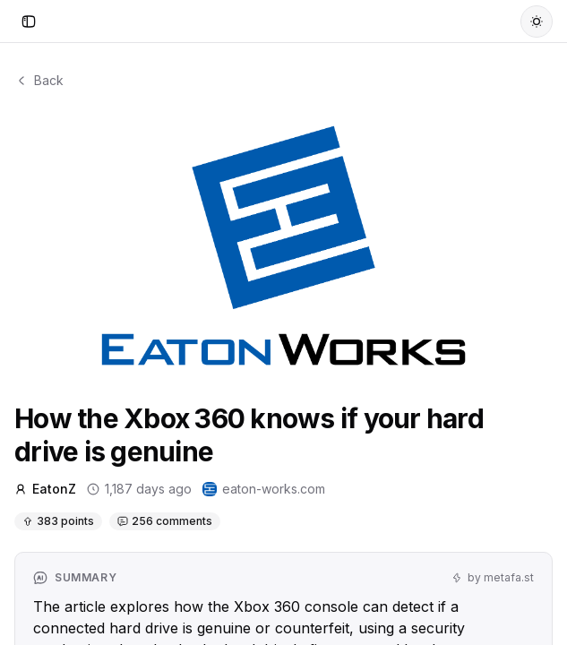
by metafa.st (492, 577)
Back (39, 80)
